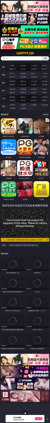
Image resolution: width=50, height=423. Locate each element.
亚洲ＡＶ (12, 73)
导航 (3, 106)
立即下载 (38, 419)
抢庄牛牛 (44, 69)
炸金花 (23, 69)
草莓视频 (34, 105)
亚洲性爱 (12, 81)
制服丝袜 (12, 85)
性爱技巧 (44, 100)
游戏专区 (44, 66)
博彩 (3, 67)
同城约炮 (12, 105)
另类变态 (44, 85)
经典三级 (23, 85)
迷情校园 (12, 100)
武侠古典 (44, 97)
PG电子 (12, 66)
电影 (3, 83)
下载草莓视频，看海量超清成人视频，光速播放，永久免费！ (27, 240)
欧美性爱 (44, 81)
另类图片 (44, 92)
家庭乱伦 (23, 97)
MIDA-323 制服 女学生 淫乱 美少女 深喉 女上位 (23, 245)
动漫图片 (44, 89)
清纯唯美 (23, 92)
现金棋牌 (34, 69)
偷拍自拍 (23, 81)
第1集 (4, 245)
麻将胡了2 (12, 69)
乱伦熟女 (34, 85)
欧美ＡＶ (34, 73)
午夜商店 (23, 105)
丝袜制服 (23, 77)
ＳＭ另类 (44, 77)
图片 (3, 90)
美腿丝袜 (12, 92)
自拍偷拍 (23, 73)
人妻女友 (34, 97)
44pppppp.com (25, 53)
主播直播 (34, 77)
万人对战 (34, 66)
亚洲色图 (23, 89)
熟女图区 (34, 92)
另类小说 (23, 100)
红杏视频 (12, 108)
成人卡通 (34, 81)
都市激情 (12, 97)
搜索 (45, 58)
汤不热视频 (44, 105)
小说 (3, 98)
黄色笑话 (34, 100)
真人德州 (23, 66)
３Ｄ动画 (44, 73)
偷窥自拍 (12, 89)
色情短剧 (23, 108)
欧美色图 (34, 89)
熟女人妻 (12, 77)
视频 (3, 75)
